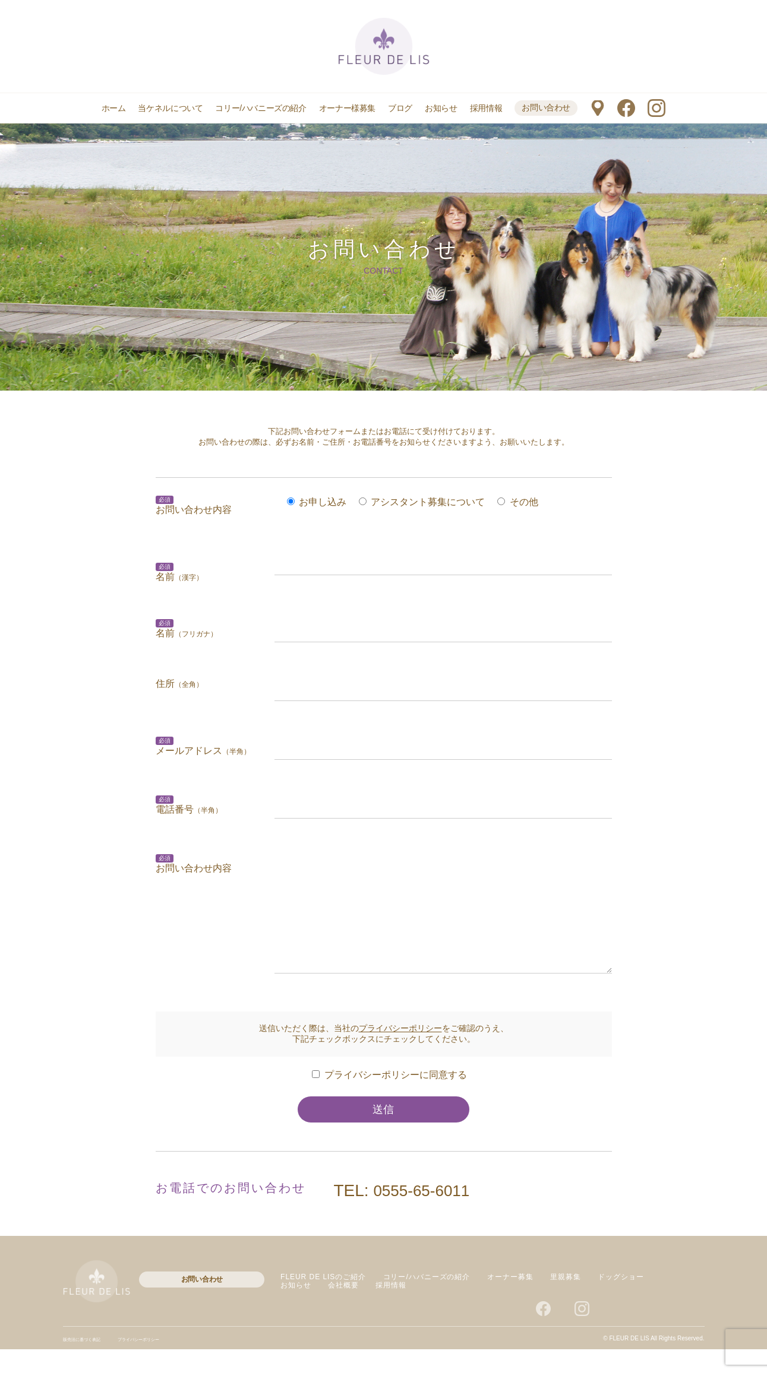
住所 (179, 683)
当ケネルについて (170, 108)
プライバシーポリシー (400, 1052)
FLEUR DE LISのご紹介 (323, 1300)
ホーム (114, 108)
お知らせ (441, 108)
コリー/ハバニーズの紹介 (260, 108)
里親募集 (565, 1300)
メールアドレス (203, 751)
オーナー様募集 (347, 108)
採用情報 (486, 108)
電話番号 (189, 809)
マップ (597, 108)
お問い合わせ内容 (194, 510)
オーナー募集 (510, 1300)
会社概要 (343, 1309)
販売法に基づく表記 (89, 1362)
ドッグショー (621, 1300)
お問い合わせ (546, 107)
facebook (626, 108)
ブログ (400, 108)
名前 (186, 633)
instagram (656, 108)
